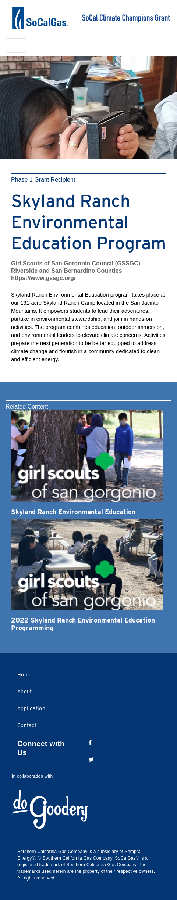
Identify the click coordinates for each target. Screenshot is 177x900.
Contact (26, 725)
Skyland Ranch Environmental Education (73, 512)
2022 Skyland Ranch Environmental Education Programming (83, 624)
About (24, 691)
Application (31, 708)
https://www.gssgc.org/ (43, 278)
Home (24, 675)
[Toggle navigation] (16, 45)
